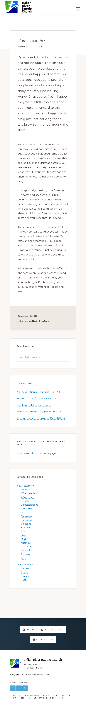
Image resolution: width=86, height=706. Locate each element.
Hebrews (26, 527)
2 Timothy (26, 508)
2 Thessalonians (29, 505)
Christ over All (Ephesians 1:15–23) (34, 405)
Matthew (26, 543)
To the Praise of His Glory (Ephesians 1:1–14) (39, 411)
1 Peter (24, 489)
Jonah (24, 572)
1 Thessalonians (29, 493)
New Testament (25, 485)
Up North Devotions (39, 321)
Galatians (26, 524)
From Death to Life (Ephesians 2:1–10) (36, 398)
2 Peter (25, 501)
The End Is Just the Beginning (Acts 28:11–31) (41, 418)
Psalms (24, 576)
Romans (25, 554)
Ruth (24, 580)
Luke (23, 535)
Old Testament (25, 564)
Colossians (26, 516)
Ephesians (26, 520)
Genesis (25, 568)
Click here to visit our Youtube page (36, 453)
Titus (23, 558)
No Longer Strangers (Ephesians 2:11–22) (38, 392)
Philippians (27, 546)
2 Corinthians (28, 497)
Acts (23, 512)
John (23, 531)
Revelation (27, 550)
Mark (23, 539)
